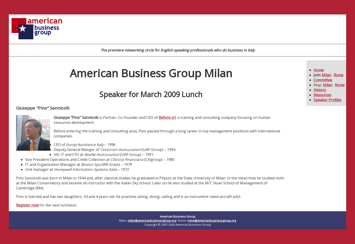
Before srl (167, 117)
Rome (338, 75)
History (320, 89)
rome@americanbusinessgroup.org (211, 220)
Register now (27, 205)
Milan (326, 75)
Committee (323, 79)
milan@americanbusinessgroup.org (152, 220)
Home (319, 70)
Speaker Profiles (327, 99)
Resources (322, 94)
